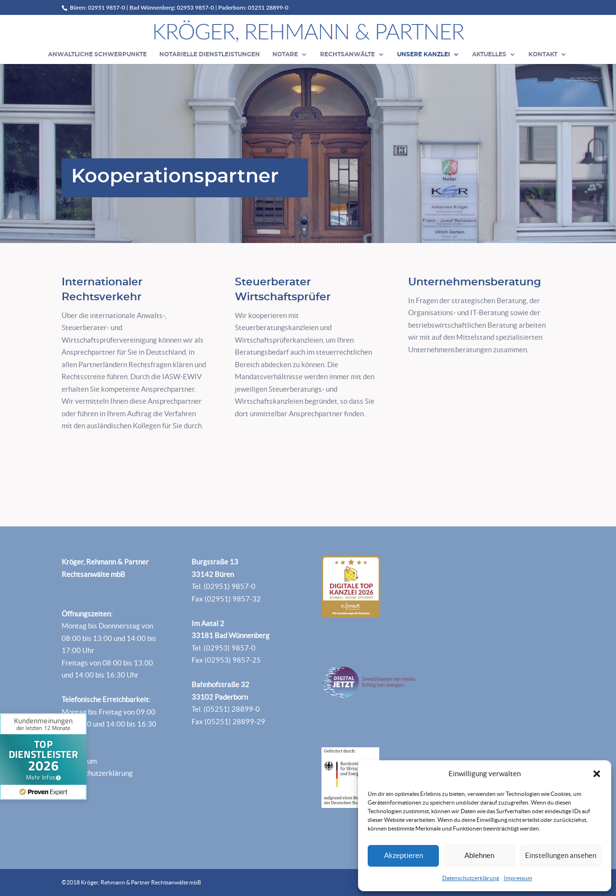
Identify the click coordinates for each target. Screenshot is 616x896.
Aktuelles (489, 54)
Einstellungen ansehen (560, 855)
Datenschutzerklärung (470, 878)
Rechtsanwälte (347, 54)
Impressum (518, 878)
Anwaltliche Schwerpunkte (97, 54)
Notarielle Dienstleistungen (209, 54)
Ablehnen (479, 855)
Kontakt (542, 54)
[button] (597, 774)
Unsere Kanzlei (423, 54)
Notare (285, 54)
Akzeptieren (403, 855)
